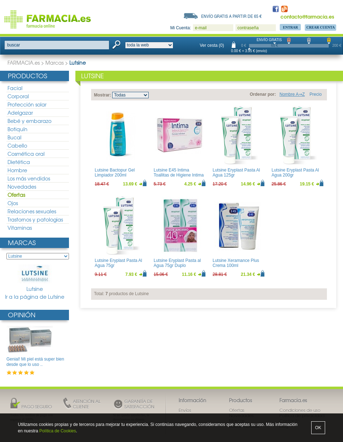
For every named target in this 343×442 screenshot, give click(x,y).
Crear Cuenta (320, 27)
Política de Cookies (57, 430)
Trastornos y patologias (35, 219)
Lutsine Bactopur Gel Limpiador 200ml (115, 173)
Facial (15, 87)
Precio (315, 94)
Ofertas (16, 194)
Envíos (185, 410)
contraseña (247, 27)
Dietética (19, 161)
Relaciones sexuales (32, 211)
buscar (13, 45)
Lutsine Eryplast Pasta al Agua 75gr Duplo (177, 263)
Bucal (14, 137)
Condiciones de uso (299, 410)
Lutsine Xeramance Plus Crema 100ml (236, 263)
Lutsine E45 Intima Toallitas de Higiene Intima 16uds (179, 175)
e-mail (201, 27)
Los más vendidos (29, 178)
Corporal (18, 96)
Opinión (21, 314)
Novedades (22, 186)
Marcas (54, 62)
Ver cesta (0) (212, 45)
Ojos (13, 203)
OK (318, 427)
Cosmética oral (26, 153)
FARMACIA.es (24, 62)
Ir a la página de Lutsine (34, 296)
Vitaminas (20, 227)
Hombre (17, 170)
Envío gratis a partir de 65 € (231, 16)
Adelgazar (20, 112)
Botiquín (18, 129)
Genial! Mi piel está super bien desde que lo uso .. (35, 362)
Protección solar (27, 104)
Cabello (17, 145)
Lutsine (35, 278)
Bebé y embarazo (29, 120)
